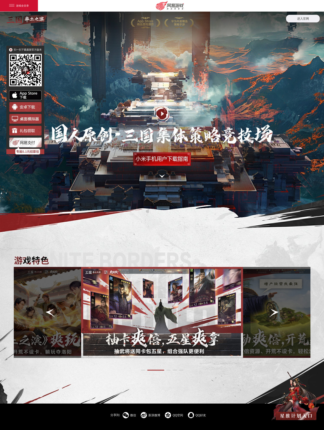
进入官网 (303, 18)
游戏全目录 (19, 5)
